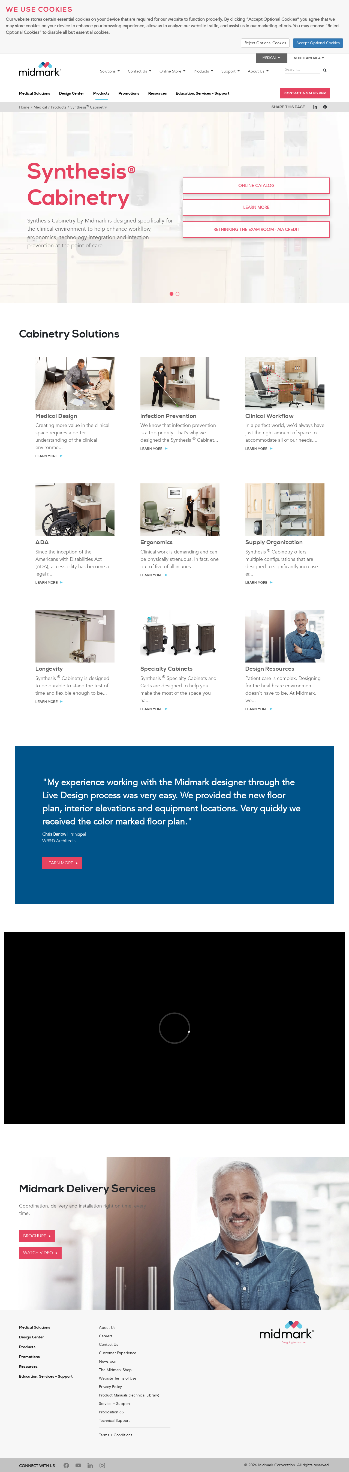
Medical (40, 107)
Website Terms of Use (117, 1378)
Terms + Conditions (115, 1435)
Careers (105, 1336)
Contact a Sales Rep (305, 93)
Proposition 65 (111, 1412)
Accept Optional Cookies (318, 43)
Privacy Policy (110, 1386)
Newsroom (108, 1361)
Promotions (129, 93)
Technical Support (114, 1420)
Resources (157, 93)
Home (24, 107)
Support (229, 71)
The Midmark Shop (115, 1369)
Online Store (171, 71)
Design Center (71, 93)
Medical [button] (272, 58)
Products (202, 71)
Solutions (108, 71)
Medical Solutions (34, 93)
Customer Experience (117, 1353)
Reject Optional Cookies (265, 43)
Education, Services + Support (203, 93)
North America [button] (309, 58)
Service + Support (114, 1403)
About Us (256, 71)
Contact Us (138, 71)
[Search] (325, 70)
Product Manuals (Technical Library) (129, 1395)
